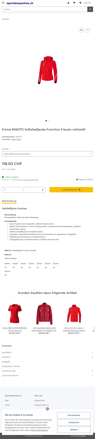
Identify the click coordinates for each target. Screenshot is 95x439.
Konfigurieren (72, 422)
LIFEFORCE (6, 357)
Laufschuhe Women (10, 375)
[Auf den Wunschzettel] (88, 30)
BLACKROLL (7, 352)
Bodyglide (6, 361)
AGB (6, 400)
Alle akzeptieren (72, 415)
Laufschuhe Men (9, 371)
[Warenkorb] (85, 2)
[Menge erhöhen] (42, 189)
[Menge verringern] (5, 189)
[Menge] (23, 189)
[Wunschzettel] (74, 2)
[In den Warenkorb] (71, 189)
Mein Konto (9, 409)
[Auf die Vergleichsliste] (81, 30)
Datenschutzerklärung (14, 432)
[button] (68, 2)
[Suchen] (44, 9)
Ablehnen (72, 430)
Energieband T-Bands (11, 366)
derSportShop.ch (42, 405)
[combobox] (47, 154)
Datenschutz (40, 400)
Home (7, 405)
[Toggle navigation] (3, 1)
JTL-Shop (82, 436)
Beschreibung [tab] (9, 201)
